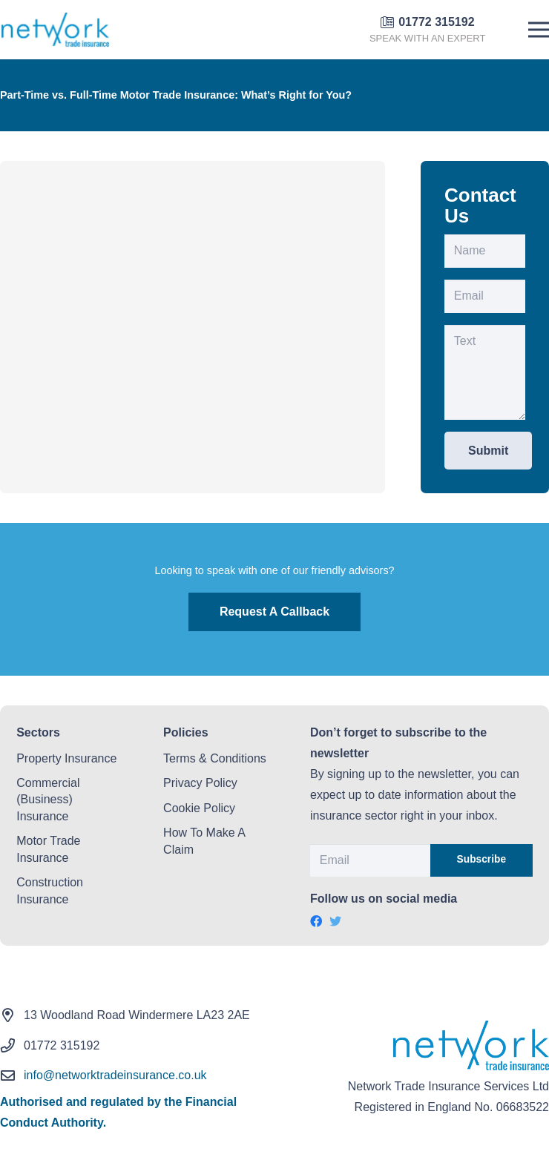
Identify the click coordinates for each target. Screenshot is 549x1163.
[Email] (484, 296)
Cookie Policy (199, 808)
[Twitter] (335, 921)
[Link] (55, 29)
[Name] (484, 251)
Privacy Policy (200, 783)
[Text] (484, 372)
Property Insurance (66, 758)
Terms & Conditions (214, 758)
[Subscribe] (481, 860)
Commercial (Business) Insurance (47, 800)
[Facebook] (316, 921)
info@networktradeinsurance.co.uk (115, 1075)
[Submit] (488, 451)
